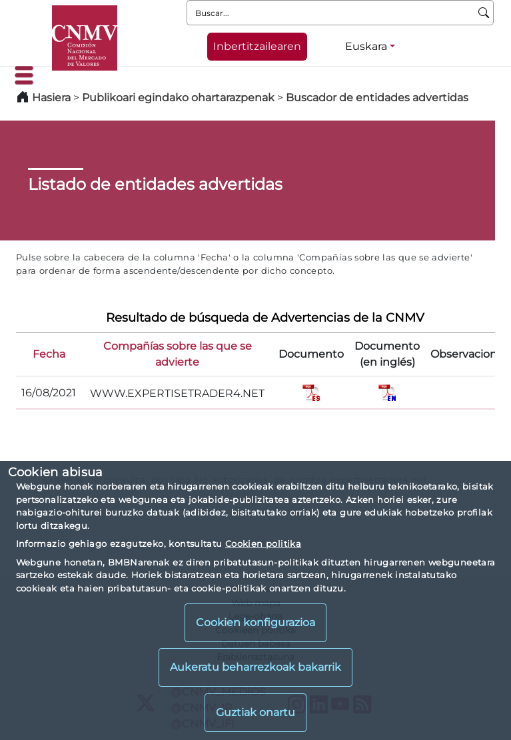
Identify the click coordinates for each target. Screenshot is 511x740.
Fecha (49, 354)
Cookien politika (263, 543)
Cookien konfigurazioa (255, 622)
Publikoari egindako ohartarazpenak (178, 97)
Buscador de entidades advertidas (377, 97)
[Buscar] (484, 12)
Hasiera (51, 97)
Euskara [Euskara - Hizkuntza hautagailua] (366, 46)
